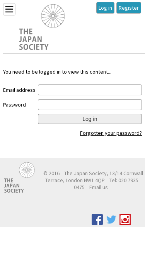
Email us (98, 187)
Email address (19, 89)
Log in (105, 7)
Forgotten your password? (111, 132)
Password (14, 104)
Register (129, 7)
